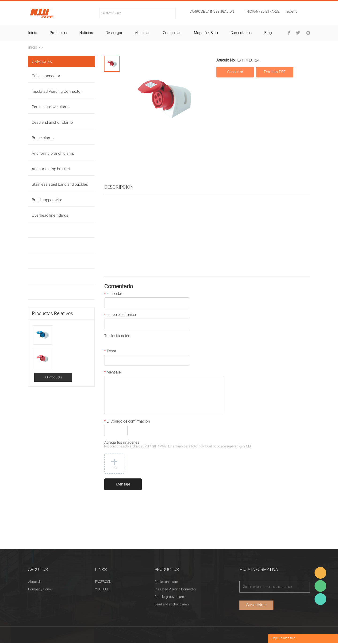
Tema (110, 351)
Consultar (235, 72)
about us (142, 33)
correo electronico (120, 315)
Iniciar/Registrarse (263, 11)
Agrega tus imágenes (178, 445)
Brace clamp (43, 138)
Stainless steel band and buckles (60, 184)
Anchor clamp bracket (51, 169)
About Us (35, 581)
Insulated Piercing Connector (57, 91)
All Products (53, 377)
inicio (32, 33)
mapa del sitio (206, 33)
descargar (114, 33)
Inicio (32, 47)
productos (58, 33)
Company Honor (40, 589)
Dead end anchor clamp (52, 122)
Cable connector (46, 76)
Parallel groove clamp (50, 107)
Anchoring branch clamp (53, 153)
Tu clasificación (117, 336)
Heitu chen (320, 599)
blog (268, 33)
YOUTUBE (102, 589)
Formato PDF (275, 72)
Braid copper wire (47, 200)
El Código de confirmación (127, 422)
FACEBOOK (103, 581)
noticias (86, 33)
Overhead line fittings (50, 215)
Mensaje (112, 372)
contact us (172, 33)
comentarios (241, 33)
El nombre (113, 294)
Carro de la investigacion (212, 11)
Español (292, 12)
